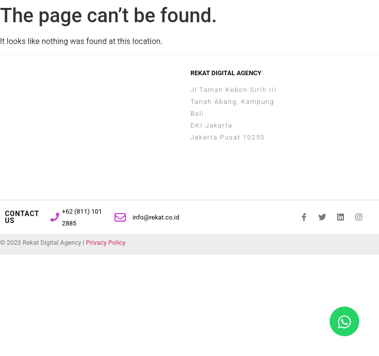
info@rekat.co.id (156, 217)
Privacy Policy (105, 242)
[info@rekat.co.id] (120, 217)
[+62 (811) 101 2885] (54, 217)
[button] (330, 19)
